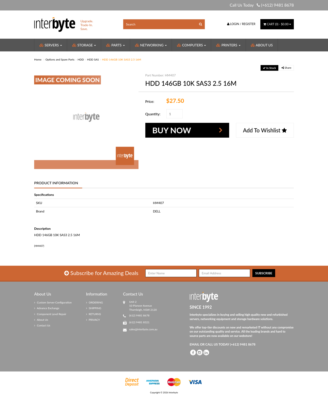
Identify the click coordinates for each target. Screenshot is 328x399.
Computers (191, 45)
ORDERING (94, 302)
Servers (50, 45)
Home (37, 59)
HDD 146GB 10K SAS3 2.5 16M (121, 59)
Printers (228, 45)
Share (286, 67)
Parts (115, 45)
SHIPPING (93, 308)
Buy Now (171, 130)
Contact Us (42, 325)
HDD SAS (93, 59)
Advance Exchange (46, 308)
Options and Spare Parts (60, 59)
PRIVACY (93, 319)
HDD (81, 59)
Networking (151, 45)
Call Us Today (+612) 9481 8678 (262, 5)
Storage (84, 45)
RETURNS (93, 314)
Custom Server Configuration (53, 302)
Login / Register (241, 24)
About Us (262, 45)
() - (277, 24)
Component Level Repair (50, 314)
